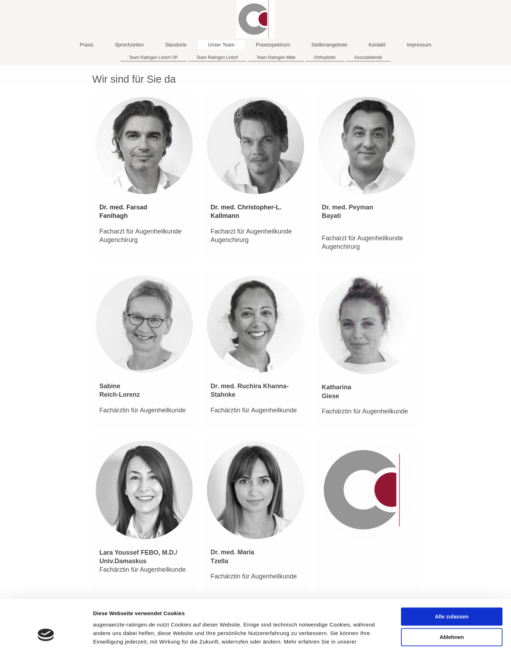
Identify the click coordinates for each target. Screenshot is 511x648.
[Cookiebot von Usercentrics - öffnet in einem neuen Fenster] (46, 634)
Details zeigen (111, 634)
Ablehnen (452, 593)
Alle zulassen (451, 572)
